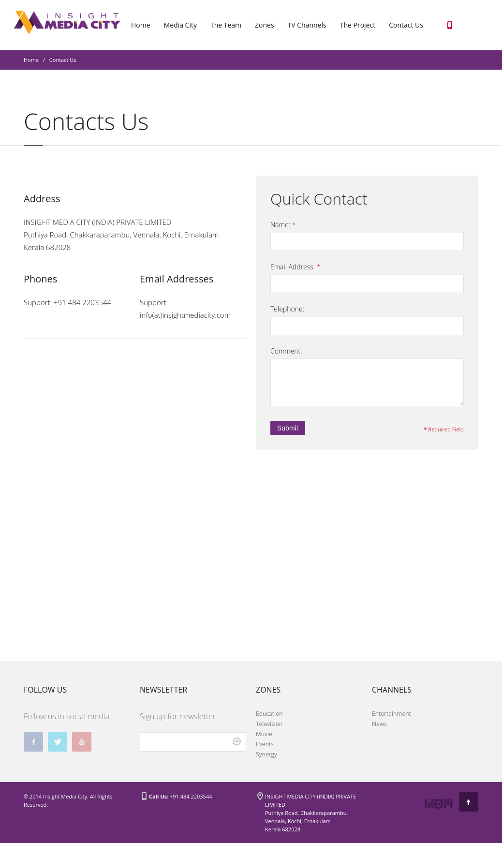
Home (140, 25)
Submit (287, 428)
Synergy (266, 754)
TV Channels (307, 25)
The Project (357, 25)
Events (265, 744)
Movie (264, 734)
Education (269, 714)
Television (269, 724)
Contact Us (406, 25)
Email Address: (295, 267)
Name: (282, 225)
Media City (180, 25)
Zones (264, 25)
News (379, 724)
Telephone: (287, 308)
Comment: (286, 350)
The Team (225, 25)
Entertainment (391, 714)
